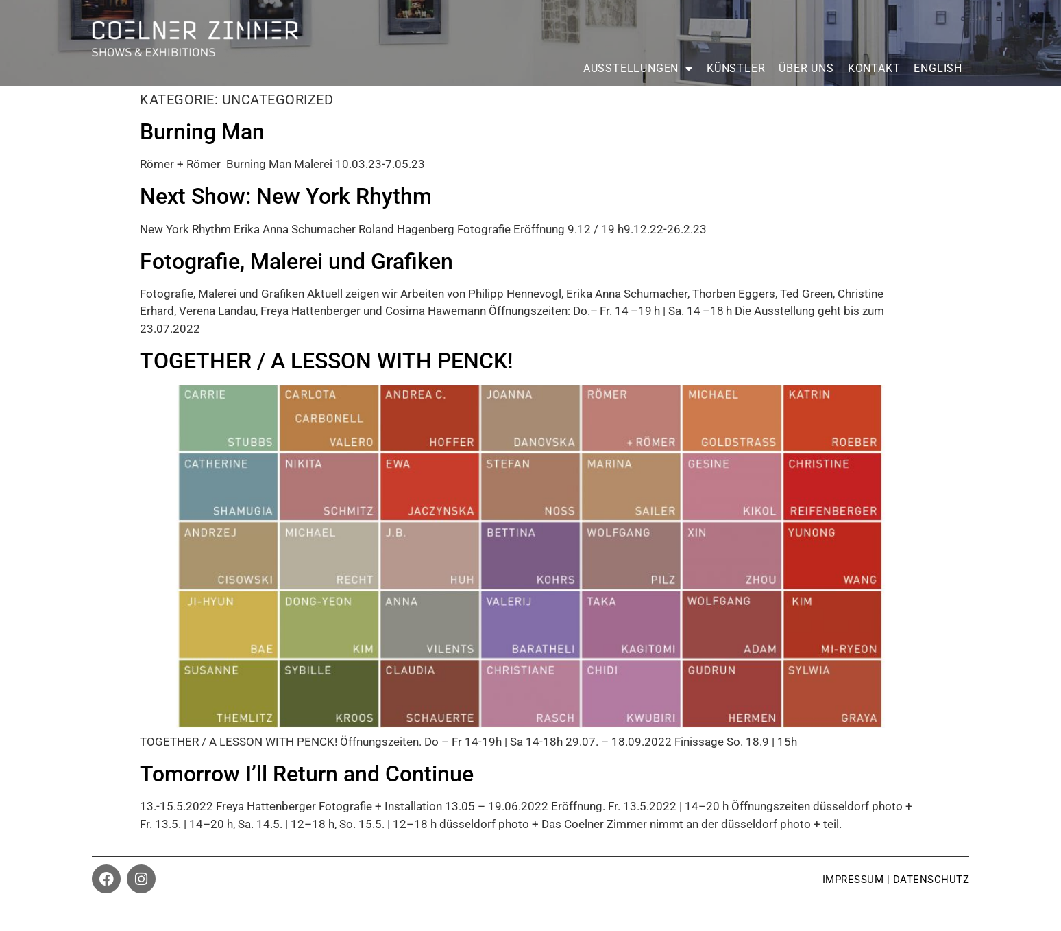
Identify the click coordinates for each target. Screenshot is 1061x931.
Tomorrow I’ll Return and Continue (307, 774)
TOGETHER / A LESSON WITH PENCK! (326, 361)
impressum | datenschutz (896, 879)
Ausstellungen (638, 68)
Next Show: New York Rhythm (286, 196)
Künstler (736, 68)
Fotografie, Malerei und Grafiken (296, 261)
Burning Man (202, 132)
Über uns (806, 68)
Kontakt (874, 68)
